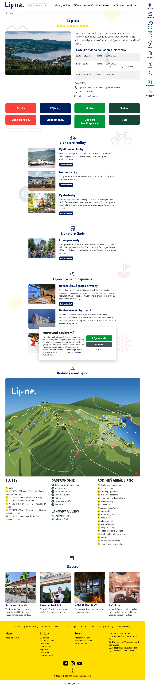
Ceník (129, 5)
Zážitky (66, 5)
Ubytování (44, 643)
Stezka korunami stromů (119, 633)
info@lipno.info (84, 676)
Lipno (57, 5)
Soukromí (46, 626)
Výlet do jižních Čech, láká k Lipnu (123, 647)
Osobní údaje (70, 626)
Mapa (124, 119)
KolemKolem (102, 5)
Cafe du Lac (115, 605)
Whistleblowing (123, 626)
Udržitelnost (118, 5)
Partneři (18, 626)
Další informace (48, 355)
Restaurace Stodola (16, 605)
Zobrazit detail (66, 164)
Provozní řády (32, 626)
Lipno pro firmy (46, 655)
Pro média (44, 652)
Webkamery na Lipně (83, 640)
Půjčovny (77, 5)
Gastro (90, 108)
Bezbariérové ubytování (75, 310)
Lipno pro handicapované (90, 121)
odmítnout (77, 352)
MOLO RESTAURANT (85, 605)
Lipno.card (44, 637)
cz (136, 5)
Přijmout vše (99, 338)
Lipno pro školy (55, 119)
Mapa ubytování (12, 637)
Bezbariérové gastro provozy (78, 286)
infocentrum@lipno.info (89, 96)
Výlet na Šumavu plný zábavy (121, 650)
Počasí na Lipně (81, 643)
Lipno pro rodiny (21, 119)
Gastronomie (45, 646)
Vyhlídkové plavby (71, 149)
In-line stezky (68, 172)
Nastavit (99, 350)
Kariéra (124, 108)
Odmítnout (99, 344)
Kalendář (88, 5)
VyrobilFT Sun (72, 683)
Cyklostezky (67, 195)
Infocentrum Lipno (82, 637)
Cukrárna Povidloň (50, 605)
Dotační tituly (95, 626)
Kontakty (109, 626)
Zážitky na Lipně (47, 640)
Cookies (57, 626)
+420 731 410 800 (86, 91)
